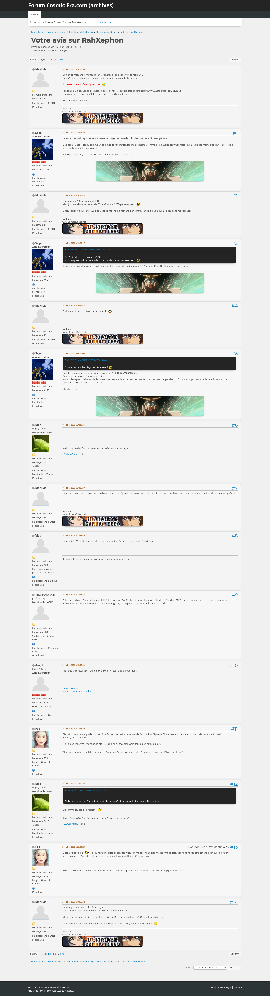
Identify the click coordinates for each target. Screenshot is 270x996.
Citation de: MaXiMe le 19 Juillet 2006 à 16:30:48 (88, 249)
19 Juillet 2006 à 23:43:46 (73, 594)
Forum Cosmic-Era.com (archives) (71, 5)
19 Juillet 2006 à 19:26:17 (73, 243)
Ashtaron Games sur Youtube (76, 691)
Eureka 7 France (70, 688)
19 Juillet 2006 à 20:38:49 (73, 353)
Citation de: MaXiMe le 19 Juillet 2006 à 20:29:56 (88, 359)
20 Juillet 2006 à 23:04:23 (73, 847)
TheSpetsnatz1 (45, 594)
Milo (38, 425)
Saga (38, 133)
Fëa (37, 729)
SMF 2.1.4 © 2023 (35, 987)
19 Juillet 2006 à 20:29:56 (73, 305)
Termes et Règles (224, 987)
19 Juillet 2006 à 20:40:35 (73, 424)
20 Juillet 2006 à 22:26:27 (73, 783)
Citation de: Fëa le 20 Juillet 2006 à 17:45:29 (86, 790)
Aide (213, 987)
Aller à (189, 967)
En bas (33, 59)
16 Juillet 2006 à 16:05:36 (73, 69)
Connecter (105, 22)
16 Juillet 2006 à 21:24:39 (73, 132)
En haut (34, 953)
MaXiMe (40, 69)
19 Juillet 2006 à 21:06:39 (73, 487)
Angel (39, 665)
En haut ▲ (238, 987)
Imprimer (234, 59)
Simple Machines (51, 987)
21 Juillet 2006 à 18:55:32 (73, 901)
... (56, 59)
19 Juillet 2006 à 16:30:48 (73, 195)
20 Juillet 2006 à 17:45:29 (73, 728)
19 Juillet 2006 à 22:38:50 (73, 535)
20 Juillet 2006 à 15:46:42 (73, 665)
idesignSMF (64, 987)
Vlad (38, 535)
